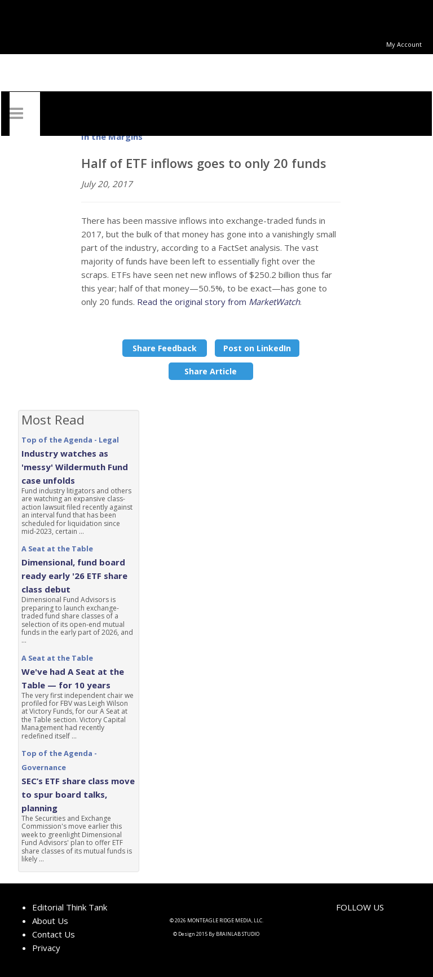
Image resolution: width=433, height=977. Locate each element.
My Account (404, 44)
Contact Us (53, 934)
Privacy (46, 947)
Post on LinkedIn (257, 348)
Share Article (210, 371)
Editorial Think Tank (69, 907)
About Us (50, 920)
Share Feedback (164, 348)
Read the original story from (218, 301)
